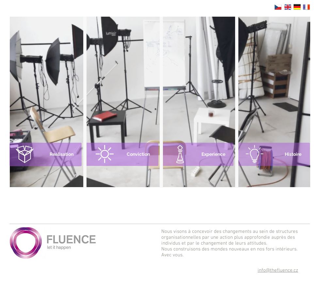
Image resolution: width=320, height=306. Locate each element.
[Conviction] (121, 154)
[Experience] (197, 154)
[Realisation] (45, 154)
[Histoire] (273, 154)
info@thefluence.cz (278, 270)
